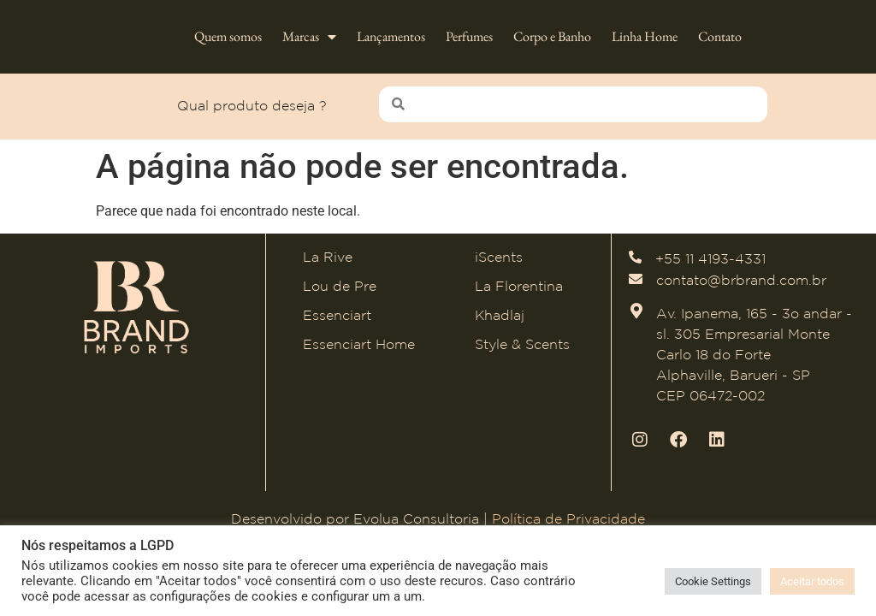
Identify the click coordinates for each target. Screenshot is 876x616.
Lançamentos (391, 36)
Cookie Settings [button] (713, 581)
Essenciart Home (359, 359)
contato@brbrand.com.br (741, 294)
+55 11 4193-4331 (710, 273)
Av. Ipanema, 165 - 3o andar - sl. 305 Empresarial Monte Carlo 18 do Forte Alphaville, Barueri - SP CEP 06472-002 (754, 369)
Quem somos (228, 36)
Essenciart (337, 330)
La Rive (327, 272)
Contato (720, 36)
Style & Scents (522, 359)
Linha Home (645, 36)
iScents (499, 272)
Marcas (309, 36)
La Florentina (519, 301)
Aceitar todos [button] (812, 581)
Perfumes (469, 36)
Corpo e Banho (552, 36)
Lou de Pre (339, 301)
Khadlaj (499, 330)
